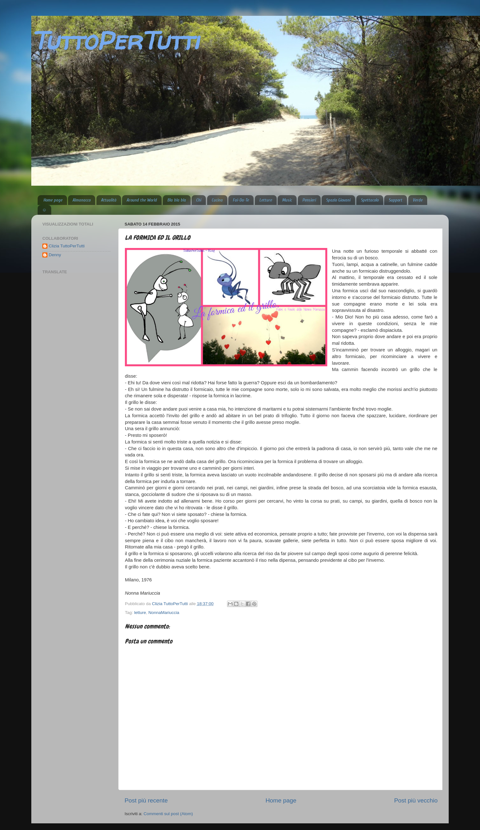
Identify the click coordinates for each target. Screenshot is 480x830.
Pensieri (309, 200)
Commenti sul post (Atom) (168, 813)
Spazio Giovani (338, 200)
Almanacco (81, 200)
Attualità (108, 200)
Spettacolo (369, 200)
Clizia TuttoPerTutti (67, 246)
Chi (198, 200)
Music (287, 200)
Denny (55, 254)
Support (395, 200)
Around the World (141, 200)
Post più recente (146, 800)
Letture (265, 200)
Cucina (217, 200)
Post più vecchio (416, 800)
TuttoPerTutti (115, 40)
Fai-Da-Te (241, 200)
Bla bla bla (176, 200)
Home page (52, 200)
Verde (417, 200)
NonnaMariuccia (163, 612)
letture (140, 612)
